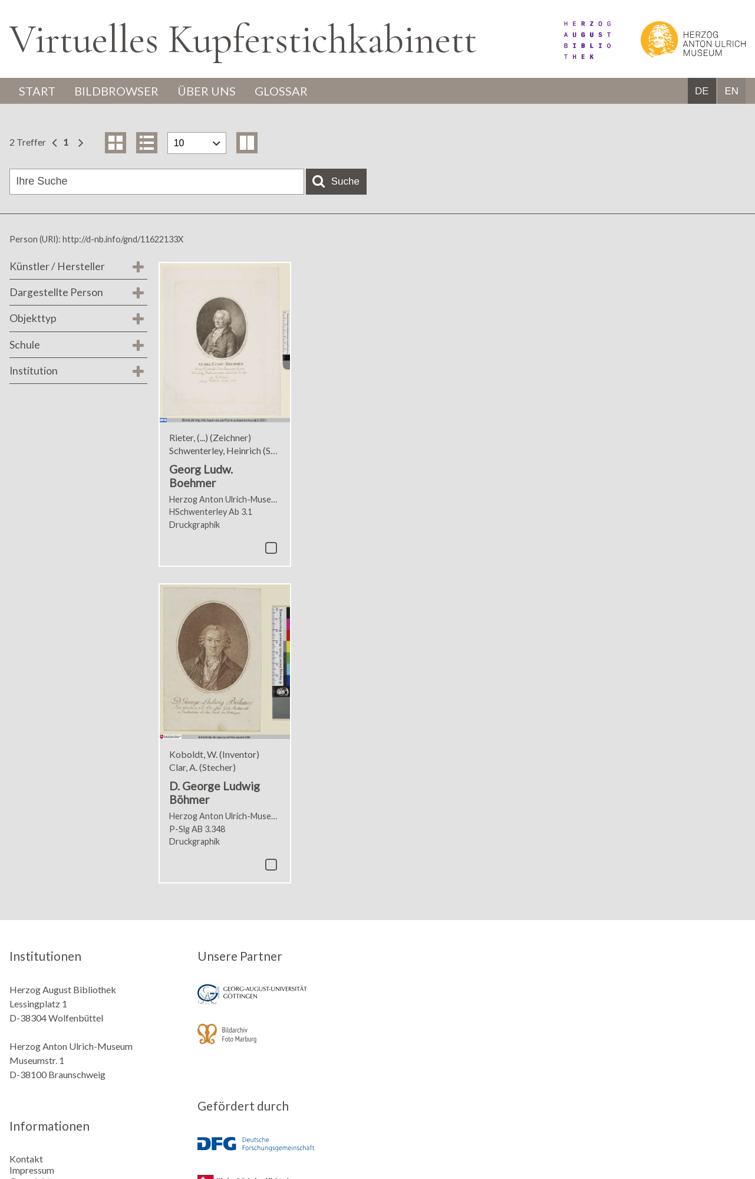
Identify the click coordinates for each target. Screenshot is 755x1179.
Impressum (31, 1169)
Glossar (281, 91)
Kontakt (26, 1158)
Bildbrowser (116, 91)
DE (702, 91)
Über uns (206, 91)
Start (37, 91)
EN (731, 91)
